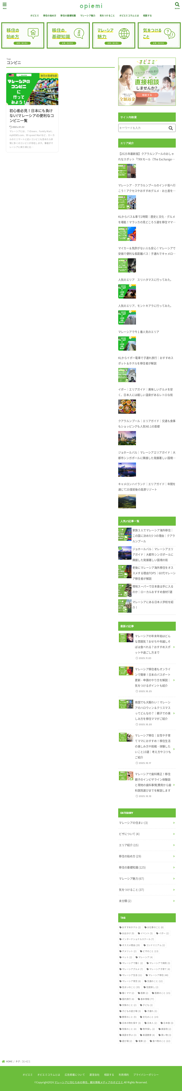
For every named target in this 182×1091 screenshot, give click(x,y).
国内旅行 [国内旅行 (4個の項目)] (128, 999)
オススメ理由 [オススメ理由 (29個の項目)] (131, 945)
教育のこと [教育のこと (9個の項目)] (129, 1017)
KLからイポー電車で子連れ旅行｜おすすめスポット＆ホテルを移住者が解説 (145, 360)
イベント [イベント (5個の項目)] (147, 933)
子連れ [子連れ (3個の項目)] (152, 1011)
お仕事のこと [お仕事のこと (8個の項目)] (155, 927)
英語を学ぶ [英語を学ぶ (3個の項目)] (129, 1035)
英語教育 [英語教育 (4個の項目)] (149, 1035)
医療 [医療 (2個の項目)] (144, 993)
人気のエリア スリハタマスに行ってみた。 (145, 280)
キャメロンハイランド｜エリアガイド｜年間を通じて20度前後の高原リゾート (147, 486)
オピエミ (34, 15)
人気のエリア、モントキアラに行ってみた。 (145, 306)
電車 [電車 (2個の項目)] (142, 1041)
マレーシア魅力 (87, 15)
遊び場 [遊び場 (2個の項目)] (127, 1041)
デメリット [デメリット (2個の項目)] (129, 951)
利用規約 (124, 1074)
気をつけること (107, 15)
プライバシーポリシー (146, 1074)
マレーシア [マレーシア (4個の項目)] (145, 957)
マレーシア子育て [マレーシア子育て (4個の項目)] (159, 969)
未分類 (125, 901)
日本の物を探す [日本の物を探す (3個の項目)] (131, 1023)
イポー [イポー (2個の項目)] (164, 933)
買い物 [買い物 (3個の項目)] (166, 1035)
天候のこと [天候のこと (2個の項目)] (129, 1005)
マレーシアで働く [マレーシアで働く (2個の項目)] (132, 963)
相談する (147, 15)
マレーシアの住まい (133, 823)
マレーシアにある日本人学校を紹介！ (152, 604)
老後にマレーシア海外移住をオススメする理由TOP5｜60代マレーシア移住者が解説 (154, 573)
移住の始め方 (49, 15)
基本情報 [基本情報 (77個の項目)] (147, 999)
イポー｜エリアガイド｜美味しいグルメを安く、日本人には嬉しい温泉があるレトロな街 (145, 392)
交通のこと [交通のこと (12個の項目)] (155, 981)
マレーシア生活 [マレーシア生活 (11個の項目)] (132, 975)
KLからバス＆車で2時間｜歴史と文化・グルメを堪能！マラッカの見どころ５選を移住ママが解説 (147, 220)
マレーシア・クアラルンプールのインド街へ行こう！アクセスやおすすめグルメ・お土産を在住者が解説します (147, 188)
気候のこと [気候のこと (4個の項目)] (129, 1029)
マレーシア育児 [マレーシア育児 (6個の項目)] (131, 981)
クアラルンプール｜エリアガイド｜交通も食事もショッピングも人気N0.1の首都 (147, 423)
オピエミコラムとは (129, 15)
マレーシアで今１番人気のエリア (138, 332)
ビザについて (129, 834)
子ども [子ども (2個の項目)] (148, 1005)
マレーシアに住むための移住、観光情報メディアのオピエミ (88, 1082)
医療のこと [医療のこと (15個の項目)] (162, 993)
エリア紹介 (128, 845)
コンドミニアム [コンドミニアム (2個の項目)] (155, 945)
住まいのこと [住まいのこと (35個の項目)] (131, 987)
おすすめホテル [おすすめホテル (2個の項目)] (131, 927)
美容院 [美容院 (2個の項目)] (166, 1029)
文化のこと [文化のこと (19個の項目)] (150, 1017)
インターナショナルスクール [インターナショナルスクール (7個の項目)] (138, 939)
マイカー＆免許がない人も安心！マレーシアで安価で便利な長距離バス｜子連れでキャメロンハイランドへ (147, 251)
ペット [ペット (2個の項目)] (127, 957)
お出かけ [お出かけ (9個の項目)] (128, 933)
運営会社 (94, 1074)
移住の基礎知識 (68, 15)
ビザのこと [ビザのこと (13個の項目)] (150, 951)
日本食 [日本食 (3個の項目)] (168, 1023)
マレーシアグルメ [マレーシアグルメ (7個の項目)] (132, 969)
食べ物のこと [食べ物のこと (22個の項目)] (161, 1041)
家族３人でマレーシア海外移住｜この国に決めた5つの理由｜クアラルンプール (153, 535)
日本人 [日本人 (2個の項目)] (152, 1023)
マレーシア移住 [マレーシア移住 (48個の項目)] (158, 975)
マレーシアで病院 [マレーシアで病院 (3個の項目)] (159, 963)
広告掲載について (75, 1074)
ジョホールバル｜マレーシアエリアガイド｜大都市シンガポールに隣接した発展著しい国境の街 (147, 455)
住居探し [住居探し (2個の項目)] (152, 987)
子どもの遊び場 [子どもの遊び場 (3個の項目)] (131, 1011)
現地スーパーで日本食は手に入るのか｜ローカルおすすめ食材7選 (152, 589)
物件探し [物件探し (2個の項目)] (149, 1029)
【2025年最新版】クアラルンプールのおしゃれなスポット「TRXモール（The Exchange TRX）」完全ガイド (146, 157)
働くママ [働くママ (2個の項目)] (128, 993)
